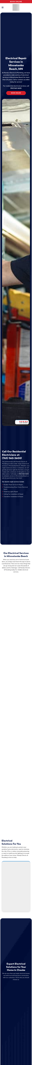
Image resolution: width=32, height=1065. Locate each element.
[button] (2, 7)
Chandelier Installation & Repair (13, 496)
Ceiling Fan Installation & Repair (13, 494)
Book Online (16, 2)
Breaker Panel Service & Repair (13, 485)
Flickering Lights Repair (11, 492)
